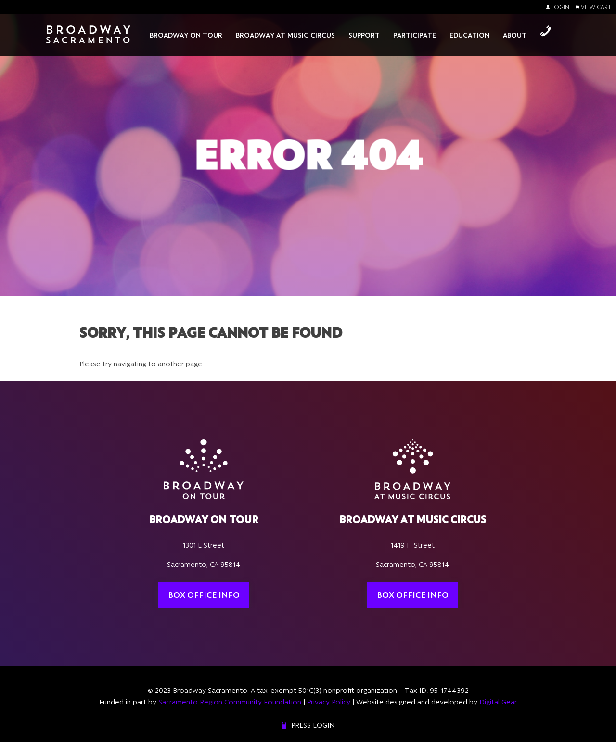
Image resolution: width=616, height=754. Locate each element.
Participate (414, 35)
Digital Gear (498, 702)
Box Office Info (204, 595)
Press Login (312, 725)
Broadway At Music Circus (285, 35)
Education (469, 35)
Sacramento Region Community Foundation (229, 702)
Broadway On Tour (186, 35)
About (514, 35)
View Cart (593, 7)
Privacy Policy (328, 702)
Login (557, 7)
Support (364, 35)
